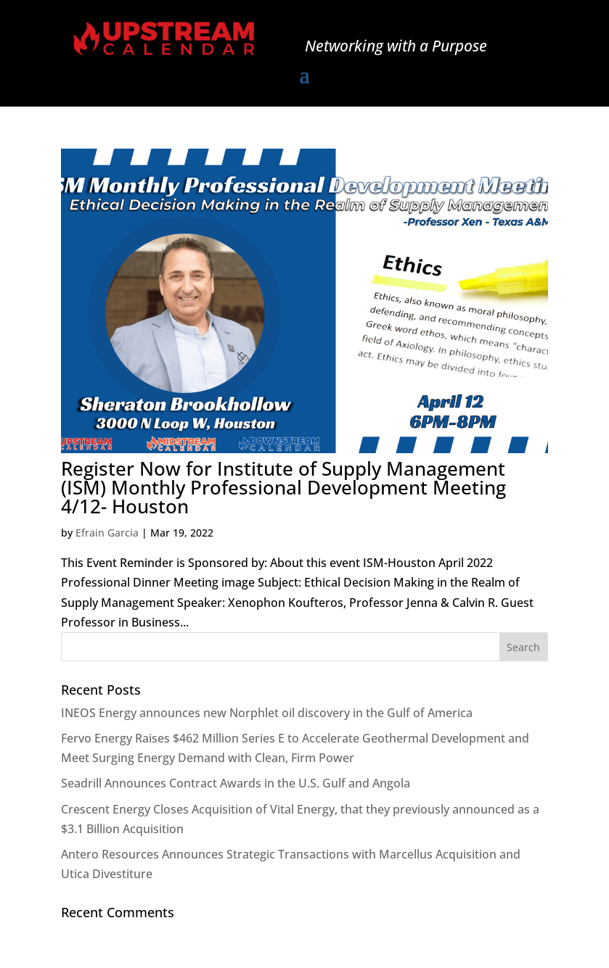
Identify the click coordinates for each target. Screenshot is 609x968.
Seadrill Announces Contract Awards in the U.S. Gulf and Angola (235, 783)
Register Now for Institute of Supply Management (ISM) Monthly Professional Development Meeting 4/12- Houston (283, 487)
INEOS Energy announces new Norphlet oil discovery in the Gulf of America (267, 713)
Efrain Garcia (107, 532)
